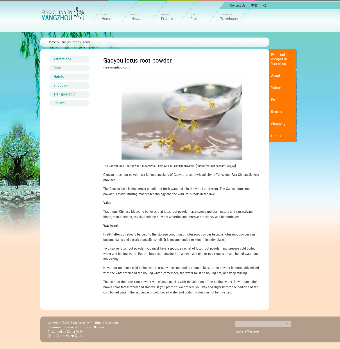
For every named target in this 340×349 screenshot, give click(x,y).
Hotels (59, 77)
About (275, 76)
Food (86, 42)
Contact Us (237, 5)
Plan (194, 19)
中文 (254, 5)
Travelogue (229, 19)
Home (52, 42)
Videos (276, 88)
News (135, 19)
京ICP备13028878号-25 (65, 336)
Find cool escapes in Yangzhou (279, 59)
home (106, 19)
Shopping (61, 86)
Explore (167, 19)
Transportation (65, 94)
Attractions (62, 59)
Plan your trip (70, 42)
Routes (59, 103)
